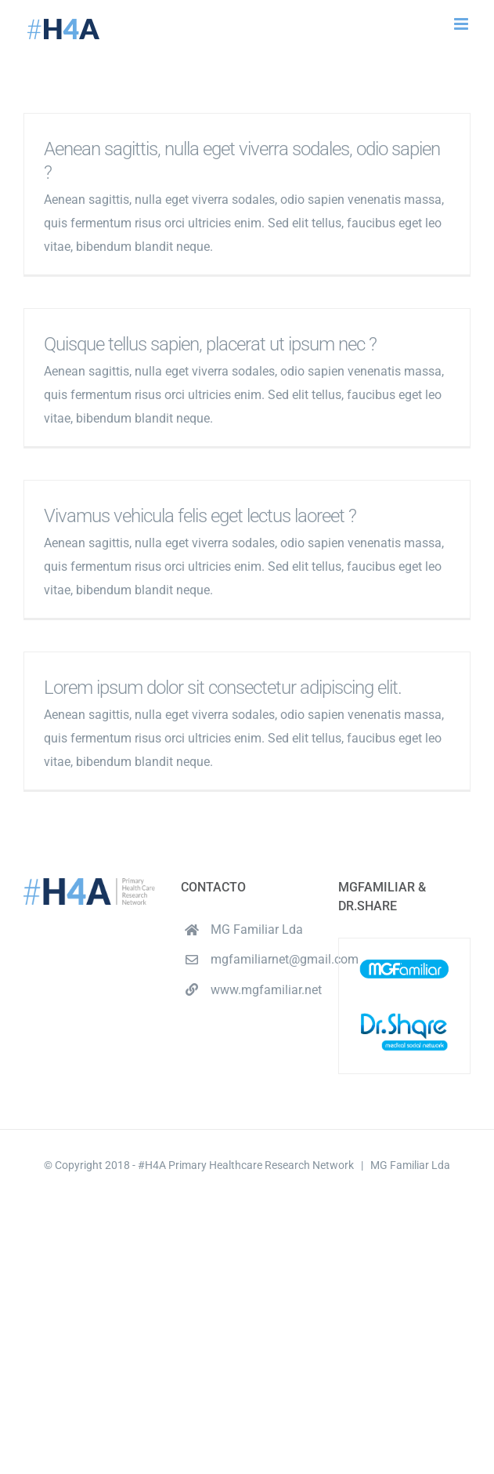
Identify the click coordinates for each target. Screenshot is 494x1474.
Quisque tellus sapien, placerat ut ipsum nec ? (210, 344)
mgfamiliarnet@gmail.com (262, 959)
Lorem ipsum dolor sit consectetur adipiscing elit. (223, 688)
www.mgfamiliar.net (262, 989)
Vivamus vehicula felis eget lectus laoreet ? (200, 516)
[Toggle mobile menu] (462, 24)
